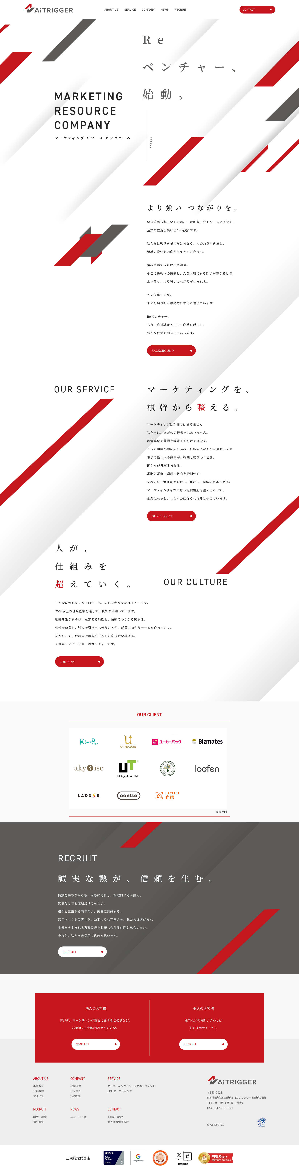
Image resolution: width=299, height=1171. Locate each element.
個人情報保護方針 (118, 1122)
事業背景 (38, 1086)
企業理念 (75, 1086)
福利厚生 (38, 1122)
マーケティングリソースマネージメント (131, 1086)
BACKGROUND (163, 350)
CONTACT (249, 9)
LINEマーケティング (120, 1091)
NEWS (165, 9)
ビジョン (75, 1091)
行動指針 (75, 1096)
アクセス (38, 1096)
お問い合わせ (116, 1117)
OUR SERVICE (162, 516)
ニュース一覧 (78, 1117)
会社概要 (38, 1091)
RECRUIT (180, 9)
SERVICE (130, 9)
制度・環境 (40, 1117)
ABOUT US (111, 9)
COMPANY (148, 9)
